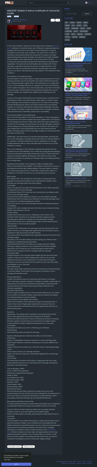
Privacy (84, 461)
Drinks (67, 25)
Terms (80, 461)
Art (66, 22)
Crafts (79, 22)
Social (67, 40)
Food (85, 25)
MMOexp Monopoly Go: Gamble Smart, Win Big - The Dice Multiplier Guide (77, 94)
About (75, 461)
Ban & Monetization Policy (64, 461)
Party (73, 34)
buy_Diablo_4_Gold (14, 446)
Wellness (82, 37)
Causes (72, 22)
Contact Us (72, 463)
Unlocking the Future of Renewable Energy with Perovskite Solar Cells (76, 151)
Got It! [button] (16, 464)
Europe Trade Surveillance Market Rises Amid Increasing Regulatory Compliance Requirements (78, 65)
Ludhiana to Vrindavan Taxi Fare (75, 178)
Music (76, 31)
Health (83, 28)
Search (87, 13)
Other (67, 34)
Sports (67, 37)
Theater (74, 37)
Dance (85, 22)
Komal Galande (70, 159)
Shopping (88, 34)
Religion (80, 34)
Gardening (75, 28)
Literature (68, 31)
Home (88, 28)
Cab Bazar (69, 186)
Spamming (64, 463)
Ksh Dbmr (69, 74)
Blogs (9, 16)
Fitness (79, 25)
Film (73, 25)
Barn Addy (69, 131)
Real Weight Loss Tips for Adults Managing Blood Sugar (75, 122)
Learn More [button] (7, 459)
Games (16, 16)
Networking (83, 31)
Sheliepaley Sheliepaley (19, 19)
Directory (89, 463)
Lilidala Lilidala (70, 102)
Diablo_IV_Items (28, 446)
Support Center (81, 463)
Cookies (89, 461)
